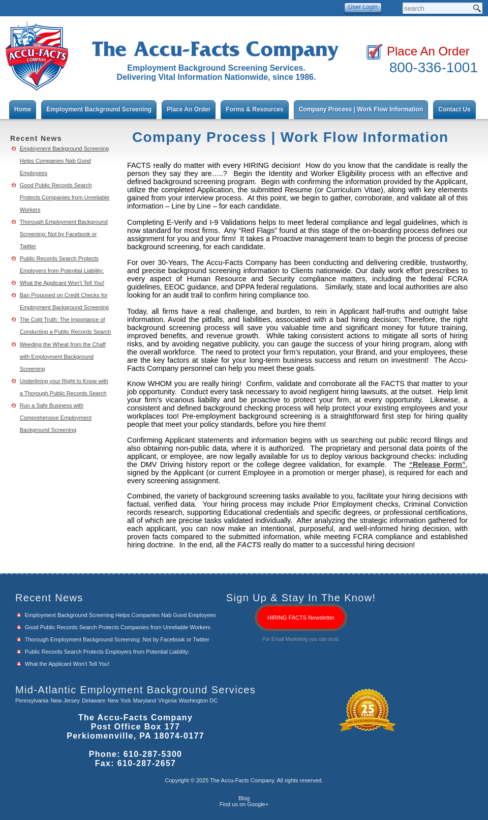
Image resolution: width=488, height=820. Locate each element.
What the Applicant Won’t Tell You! (62, 283)
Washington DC (198, 700)
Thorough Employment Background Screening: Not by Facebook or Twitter (64, 234)
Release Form (437, 464)
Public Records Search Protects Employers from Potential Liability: (107, 652)
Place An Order (428, 51)
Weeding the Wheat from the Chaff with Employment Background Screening (63, 356)
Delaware (93, 700)
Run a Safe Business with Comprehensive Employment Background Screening (56, 417)
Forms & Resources (254, 109)
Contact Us (454, 109)
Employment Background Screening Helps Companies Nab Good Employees (64, 160)
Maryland (144, 700)
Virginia (167, 700)
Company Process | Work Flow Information (361, 109)
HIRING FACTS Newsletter (300, 617)
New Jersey (64, 700)
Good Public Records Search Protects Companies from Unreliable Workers (65, 197)
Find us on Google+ (244, 804)
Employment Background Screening (98, 109)
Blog (244, 798)
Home (22, 109)
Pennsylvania (31, 700)
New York (119, 700)
